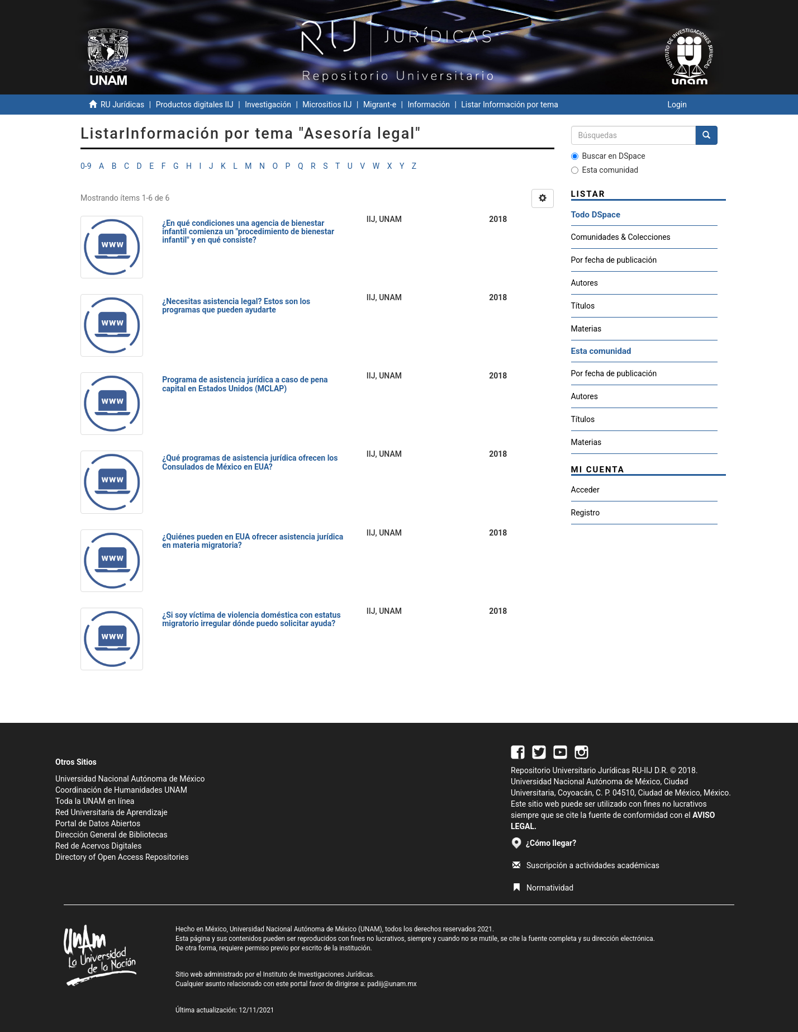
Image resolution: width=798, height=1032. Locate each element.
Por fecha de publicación (614, 259)
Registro (585, 512)
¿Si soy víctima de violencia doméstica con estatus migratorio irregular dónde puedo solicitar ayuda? (251, 619)
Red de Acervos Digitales (98, 845)
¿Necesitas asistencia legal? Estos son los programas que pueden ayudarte (236, 305)
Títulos (583, 305)
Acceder (585, 489)
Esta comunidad (605, 169)
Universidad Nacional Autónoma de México (130, 778)
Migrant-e (379, 104)
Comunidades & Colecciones (621, 237)
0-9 (86, 166)
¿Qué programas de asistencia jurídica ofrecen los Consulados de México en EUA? (250, 462)
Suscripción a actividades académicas (585, 865)
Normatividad (542, 887)
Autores (584, 282)
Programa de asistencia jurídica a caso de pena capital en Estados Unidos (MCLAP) (244, 383)
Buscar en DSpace (608, 156)
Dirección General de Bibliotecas (111, 834)
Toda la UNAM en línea (94, 801)
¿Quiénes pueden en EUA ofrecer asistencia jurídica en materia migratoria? (252, 541)
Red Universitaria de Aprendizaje (111, 812)
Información (428, 104)
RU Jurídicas (122, 104)
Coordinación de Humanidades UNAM (121, 789)
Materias (586, 328)
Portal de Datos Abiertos (97, 823)
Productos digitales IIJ (195, 104)
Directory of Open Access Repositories (122, 857)
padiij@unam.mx (392, 984)
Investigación (268, 104)
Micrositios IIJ (327, 104)
